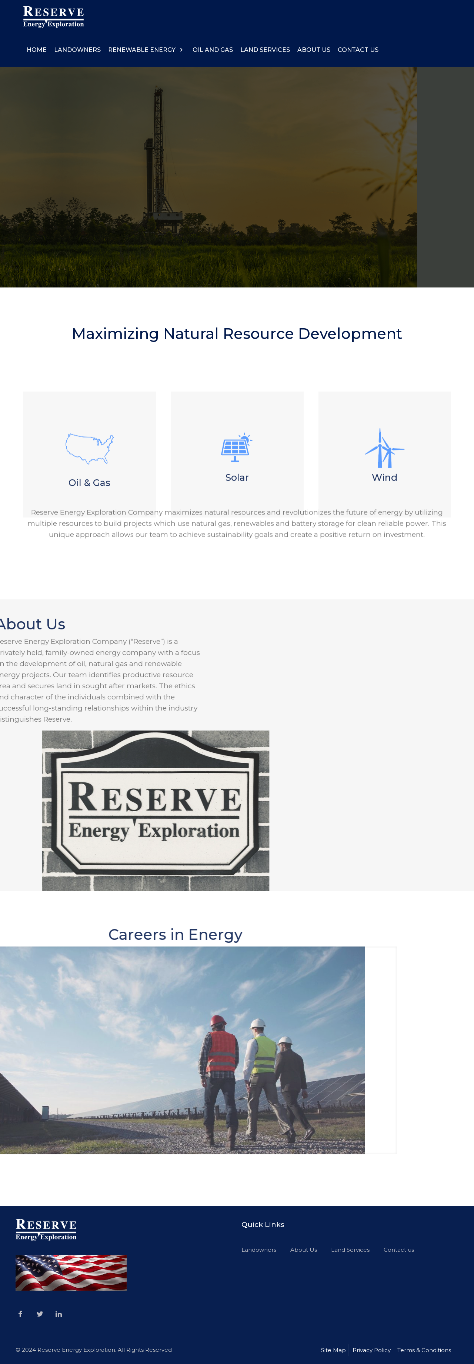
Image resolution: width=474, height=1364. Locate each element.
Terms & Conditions (424, 1350)
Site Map (333, 1350)
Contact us (399, 1249)
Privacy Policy (372, 1350)
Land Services (350, 1249)
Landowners (258, 1249)
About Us (303, 1249)
